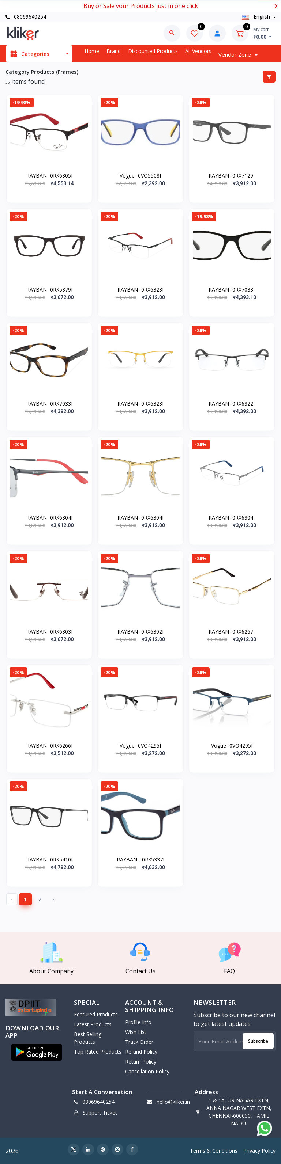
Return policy (140, 1061)
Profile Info (138, 1022)
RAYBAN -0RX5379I (49, 289)
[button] (36, 1052)
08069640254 (25, 16)
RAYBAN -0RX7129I (232, 175)
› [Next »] (53, 899)
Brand (113, 50)
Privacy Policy (259, 1150)
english (256, 16)
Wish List (135, 1031)
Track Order (139, 1041)
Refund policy (141, 1051)
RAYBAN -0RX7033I (232, 289)
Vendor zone (235, 54)
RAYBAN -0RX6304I (49, 517)
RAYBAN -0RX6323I (140, 289)
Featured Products (96, 1014)
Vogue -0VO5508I (140, 175)
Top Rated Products (97, 1051)
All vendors (198, 50)
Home (92, 50)
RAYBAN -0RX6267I (232, 631)
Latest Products (93, 1024)
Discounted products (153, 50)
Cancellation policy (147, 1071)
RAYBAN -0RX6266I (49, 745)
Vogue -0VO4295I (140, 745)
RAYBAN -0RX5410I (49, 859)
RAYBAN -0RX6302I (140, 631)
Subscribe (258, 1041)
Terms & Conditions (213, 1150)
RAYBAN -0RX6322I (232, 403)
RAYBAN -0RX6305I (49, 175)
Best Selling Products (87, 1038)
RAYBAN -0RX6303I (49, 631)
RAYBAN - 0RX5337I (140, 859)
